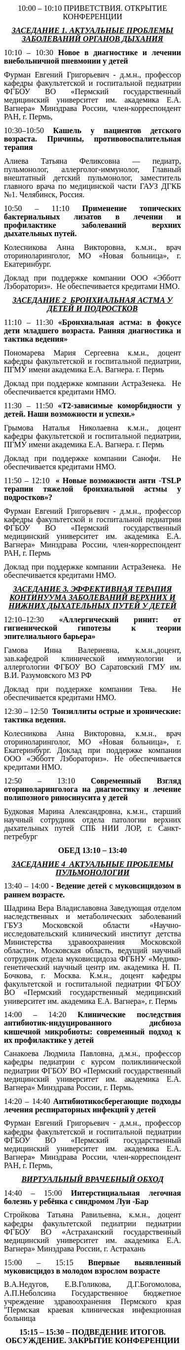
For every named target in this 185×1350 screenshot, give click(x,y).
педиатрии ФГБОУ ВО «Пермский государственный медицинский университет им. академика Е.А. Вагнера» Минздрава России (92, 532)
